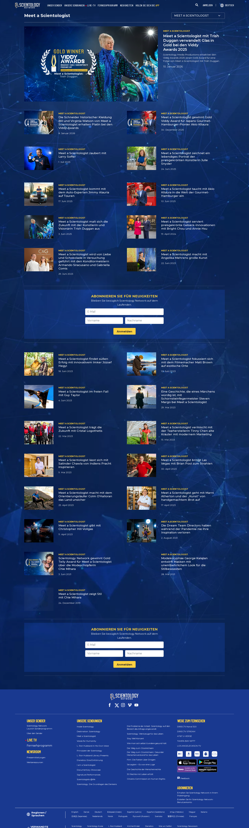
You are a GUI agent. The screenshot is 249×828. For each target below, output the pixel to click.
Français (193, 801)
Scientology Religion (80, 815)
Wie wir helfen (165, 811)
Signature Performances (88, 771)
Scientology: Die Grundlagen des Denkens (97, 781)
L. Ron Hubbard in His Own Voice (93, 743)
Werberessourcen (35, 759)
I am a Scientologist (86, 762)
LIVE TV (32, 737)
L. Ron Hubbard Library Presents (92, 752)
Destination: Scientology (88, 728)
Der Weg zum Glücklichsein (140, 745)
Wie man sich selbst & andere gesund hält (147, 740)
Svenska (158, 801)
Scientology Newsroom (187, 811)
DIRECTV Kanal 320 (187, 723)
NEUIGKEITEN (126, 5)
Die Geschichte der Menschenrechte (144, 766)
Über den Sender (34, 730)
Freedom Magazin (103, 815)
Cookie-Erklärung (178, 823)
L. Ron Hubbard (115, 811)
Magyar (192, 796)
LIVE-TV (91, 5)
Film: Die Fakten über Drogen (141, 756)
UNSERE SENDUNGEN (74, 5)
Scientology (76, 811)
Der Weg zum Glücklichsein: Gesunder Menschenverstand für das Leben (145, 750)
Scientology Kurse (95, 811)
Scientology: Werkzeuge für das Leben (145, 730)
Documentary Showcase (89, 767)
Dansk (86, 796)
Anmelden (124, 331)
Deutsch (98, 796)
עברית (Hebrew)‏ (177, 796)
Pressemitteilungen (36, 754)
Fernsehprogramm (39, 742)
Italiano (204, 796)
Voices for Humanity (86, 738)
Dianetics (149, 811)
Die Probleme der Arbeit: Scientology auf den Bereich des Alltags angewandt (148, 724)
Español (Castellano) (156, 796)
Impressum (225, 823)
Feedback (185, 763)
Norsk (110, 801)
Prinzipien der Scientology (89, 747)
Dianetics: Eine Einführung (90, 757)
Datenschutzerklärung (204, 823)
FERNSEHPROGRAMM (108, 5)
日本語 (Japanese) (79, 801)
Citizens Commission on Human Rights (146, 776)
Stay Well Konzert (135, 735)
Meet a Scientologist (86, 733)
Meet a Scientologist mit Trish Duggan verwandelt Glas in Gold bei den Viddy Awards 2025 (191, 43)
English (74, 796)
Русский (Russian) (141, 801)
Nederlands (97, 801)
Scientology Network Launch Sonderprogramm (39, 724)
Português (122, 801)
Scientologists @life (86, 776)
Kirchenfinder (133, 811)
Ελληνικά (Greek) (114, 796)
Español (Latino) (134, 796)
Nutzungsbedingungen (153, 823)
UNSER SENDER (54, 5)
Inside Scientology (85, 723)
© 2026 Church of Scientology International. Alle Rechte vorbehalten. (48, 823)
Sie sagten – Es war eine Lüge (141, 761)
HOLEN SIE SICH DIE (147, 5)
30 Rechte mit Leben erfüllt (140, 771)
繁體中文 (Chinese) (176, 801)
